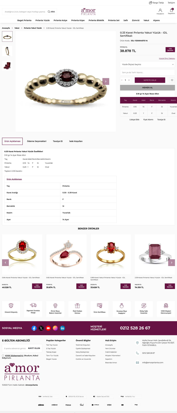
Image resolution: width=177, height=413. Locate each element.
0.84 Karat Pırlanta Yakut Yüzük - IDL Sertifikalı (21, 278)
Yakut (146, 20)
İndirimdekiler (111, 352)
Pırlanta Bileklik (96, 20)
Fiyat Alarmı (148, 120)
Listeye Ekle (134, 120)
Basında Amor (111, 363)
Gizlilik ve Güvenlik (83, 359)
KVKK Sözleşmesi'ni (14, 355)
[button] (105, 81)
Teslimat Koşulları (83, 345)
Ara (51, 11)
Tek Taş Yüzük (52, 345)
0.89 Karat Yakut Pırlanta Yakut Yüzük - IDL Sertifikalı (108, 279)
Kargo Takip (156, 2)
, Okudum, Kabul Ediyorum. (20, 356)
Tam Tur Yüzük (52, 355)
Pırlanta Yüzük (42, 20)
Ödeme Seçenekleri (36, 141)
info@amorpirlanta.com (152, 362)
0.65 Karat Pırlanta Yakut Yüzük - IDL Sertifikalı (65, 278)
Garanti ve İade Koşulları (85, 355)
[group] (66, 81)
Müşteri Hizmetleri (112, 355)
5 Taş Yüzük (51, 348)
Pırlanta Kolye (60, 20)
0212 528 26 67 (135, 328)
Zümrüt (136, 20)
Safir (125, 20)
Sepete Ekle (149, 80)
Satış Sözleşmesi (82, 352)
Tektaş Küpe (51, 352)
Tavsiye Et (161, 120)
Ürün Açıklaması (12, 141)
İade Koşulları (75, 141)
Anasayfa (6, 28)
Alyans (156, 20)
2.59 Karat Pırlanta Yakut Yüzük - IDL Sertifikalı (153, 278)
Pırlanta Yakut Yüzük (33, 28)
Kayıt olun (34, 348)
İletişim (171, 2)
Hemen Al (147, 87)
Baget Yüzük (51, 359)
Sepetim (108, 359)
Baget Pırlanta (24, 20)
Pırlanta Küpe (78, 20)
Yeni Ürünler (110, 348)
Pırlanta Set (113, 20)
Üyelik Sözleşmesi (83, 348)
